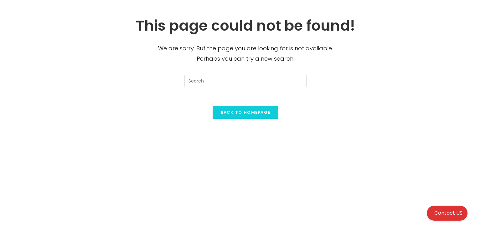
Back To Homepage (246, 112)
